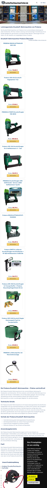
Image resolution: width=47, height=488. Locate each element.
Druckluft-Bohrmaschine (8, 445)
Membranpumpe (6, 427)
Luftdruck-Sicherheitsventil (9, 423)
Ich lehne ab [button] (31, 479)
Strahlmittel (5, 459)
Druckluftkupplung (7, 421)
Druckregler (5, 412)
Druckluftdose (6, 432)
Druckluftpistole (6, 419)
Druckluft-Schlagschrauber (9, 443)
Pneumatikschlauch (7, 430)
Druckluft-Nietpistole (8, 471)
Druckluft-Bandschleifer (8, 469)
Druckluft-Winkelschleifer (9, 446)
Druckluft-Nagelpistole (8, 448)
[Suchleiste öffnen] (36, 3)
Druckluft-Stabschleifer (8, 467)
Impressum (9, 484)
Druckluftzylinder (6, 428)
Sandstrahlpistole (7, 453)
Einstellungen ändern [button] (33, 482)
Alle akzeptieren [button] (32, 476)
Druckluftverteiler (7, 441)
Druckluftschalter (7, 425)
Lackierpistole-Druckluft (8, 462)
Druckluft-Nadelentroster (9, 451)
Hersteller (4, 478)
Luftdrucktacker (6, 460)
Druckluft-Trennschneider (9, 466)
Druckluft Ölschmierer (8, 439)
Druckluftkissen (6, 437)
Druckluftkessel (6, 416)
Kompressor (5, 436)
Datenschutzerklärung (19, 484)
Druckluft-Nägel (6, 450)
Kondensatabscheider (8, 433)
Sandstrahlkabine (6, 455)
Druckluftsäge (6, 474)
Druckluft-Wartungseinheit (44, 310)
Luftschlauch (5, 418)
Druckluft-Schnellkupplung (44, 397)
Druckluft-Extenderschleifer (9, 464)
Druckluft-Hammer (7, 476)
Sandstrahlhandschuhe (8, 457)
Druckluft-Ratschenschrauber (10, 472)
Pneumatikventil (6, 414)
